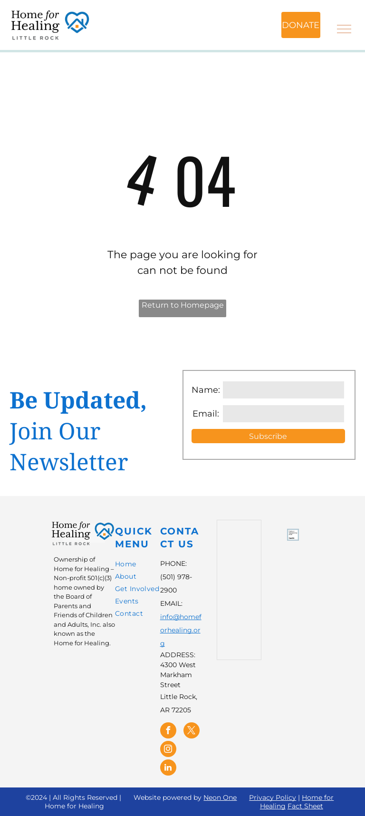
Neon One (220, 797)
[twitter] (191, 731)
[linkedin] (168, 768)
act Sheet (307, 806)
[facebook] (168, 731)
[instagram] (168, 750)
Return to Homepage (183, 305)
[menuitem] (150, 565)
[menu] (344, 29)
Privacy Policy (272, 797)
